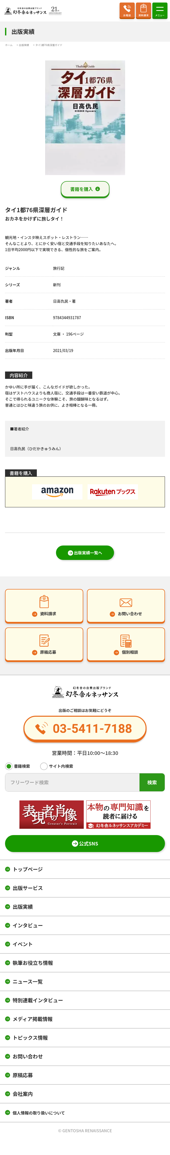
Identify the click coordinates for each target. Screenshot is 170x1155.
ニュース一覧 (28, 981)
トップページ (28, 869)
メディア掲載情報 (33, 1018)
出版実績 (23, 906)
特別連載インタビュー (38, 1000)
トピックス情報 (30, 1037)
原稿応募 (23, 1075)
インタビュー (28, 925)
